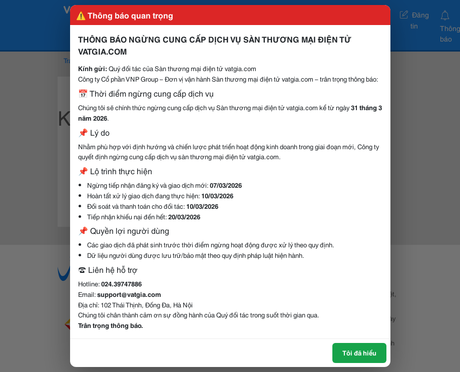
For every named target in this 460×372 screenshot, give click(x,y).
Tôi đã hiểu (359, 352)
